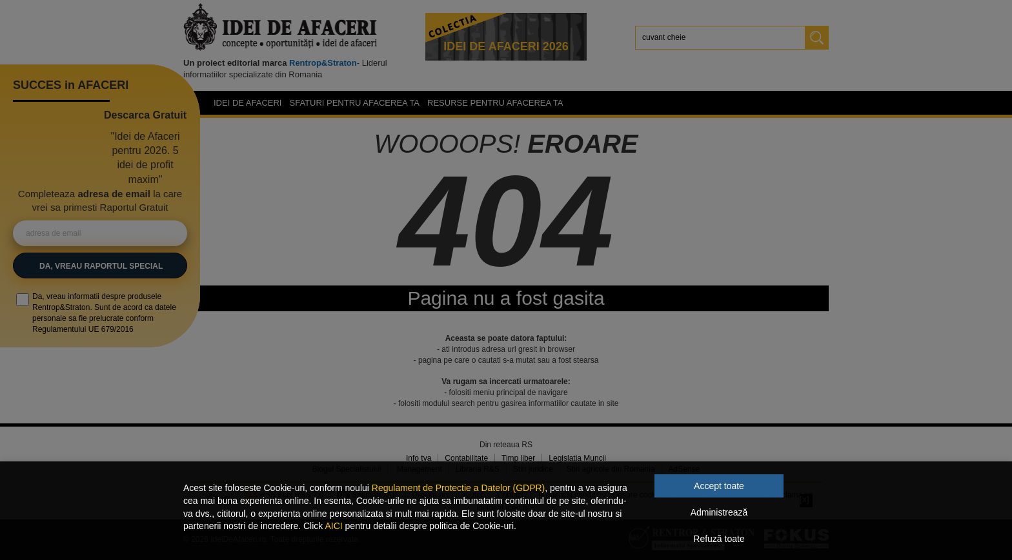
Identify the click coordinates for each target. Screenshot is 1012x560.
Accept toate (719, 486)
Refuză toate (718, 539)
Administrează (719, 512)
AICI (333, 526)
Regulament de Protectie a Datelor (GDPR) (458, 488)
